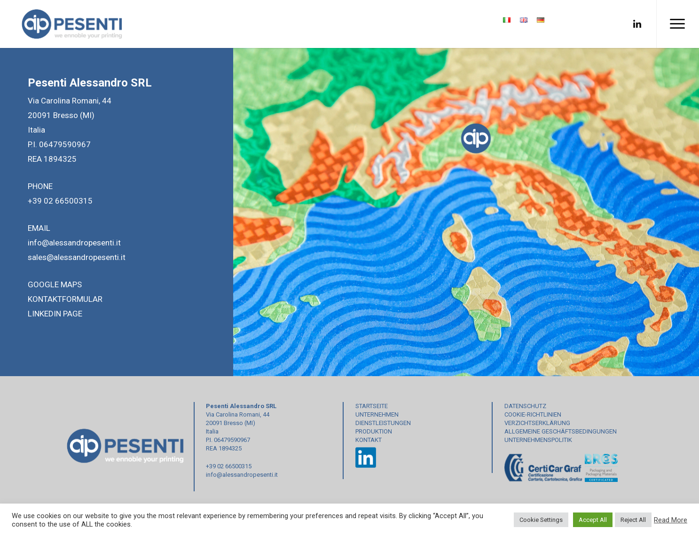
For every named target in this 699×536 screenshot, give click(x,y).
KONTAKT (368, 439)
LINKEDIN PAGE (55, 313)
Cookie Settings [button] (541, 519)
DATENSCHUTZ (525, 406)
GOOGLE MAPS (55, 284)
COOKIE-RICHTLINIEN (532, 414)
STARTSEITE (371, 406)
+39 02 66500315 (60, 200)
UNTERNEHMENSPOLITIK (538, 439)
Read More (670, 520)
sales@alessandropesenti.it (77, 257)
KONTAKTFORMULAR (65, 299)
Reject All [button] (633, 519)
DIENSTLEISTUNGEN (383, 422)
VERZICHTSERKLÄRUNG (537, 422)
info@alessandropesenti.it (74, 242)
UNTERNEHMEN (377, 414)
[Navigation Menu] (677, 24)
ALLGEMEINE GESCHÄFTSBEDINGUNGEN (560, 431)
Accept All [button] (593, 519)
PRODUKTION (373, 431)
